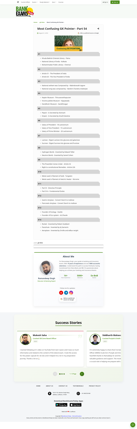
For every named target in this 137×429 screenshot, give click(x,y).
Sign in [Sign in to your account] (105, 2)
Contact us (63, 393)
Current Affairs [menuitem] (25, 2)
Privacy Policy (95, 393)
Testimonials (78, 393)
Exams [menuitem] (34, 2)
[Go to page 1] (60, 381)
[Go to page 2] (62, 381)
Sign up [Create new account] (115, 2)
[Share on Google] (88, 33)
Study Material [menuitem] (44, 2)
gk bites (42, 22)
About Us (49, 393)
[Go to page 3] (64, 381)
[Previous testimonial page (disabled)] (55, 381)
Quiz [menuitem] (53, 2)
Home (35, 22)
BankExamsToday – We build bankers (72, 423)
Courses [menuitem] (60, 2)
